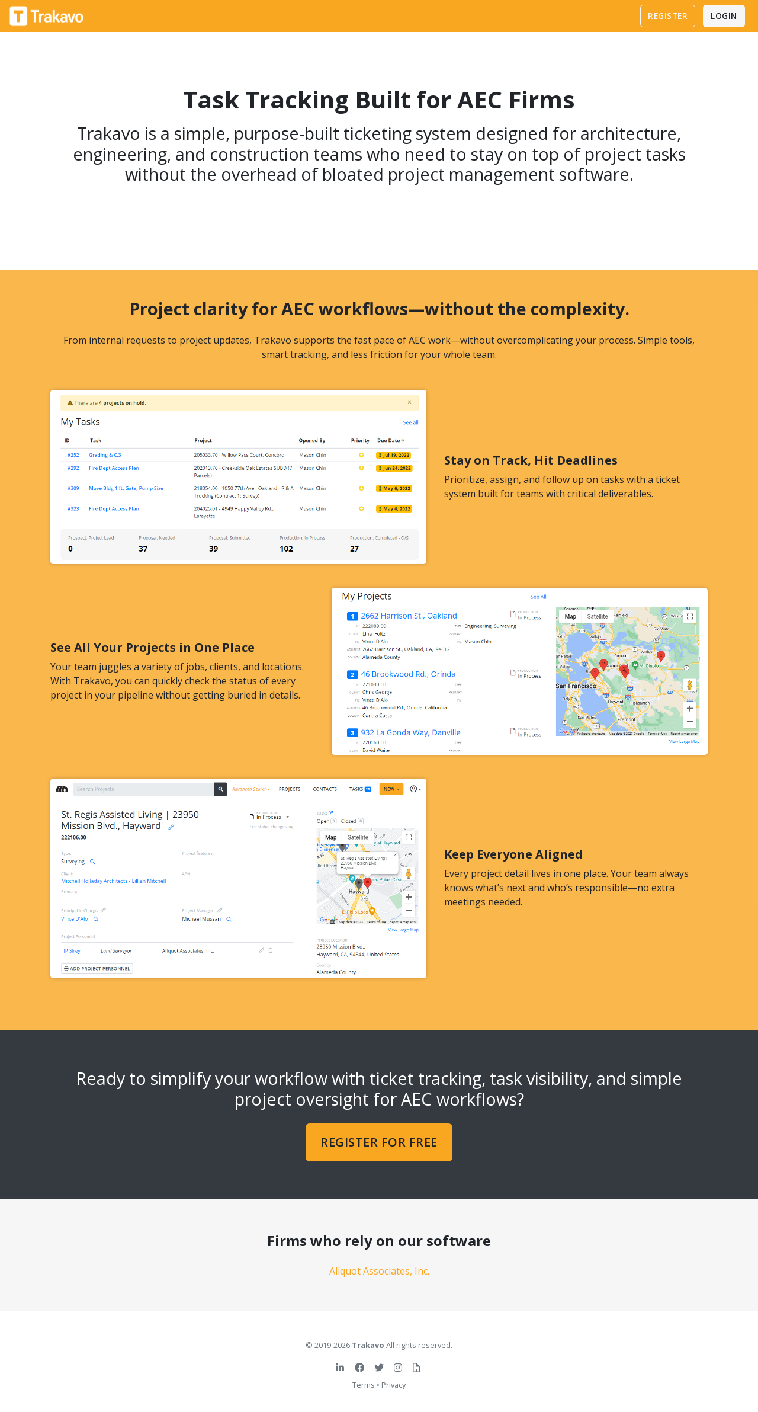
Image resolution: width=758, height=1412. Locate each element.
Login (724, 15)
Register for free (379, 1142)
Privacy (393, 1384)
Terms (363, 1384)
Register (668, 15)
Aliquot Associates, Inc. (379, 1270)
